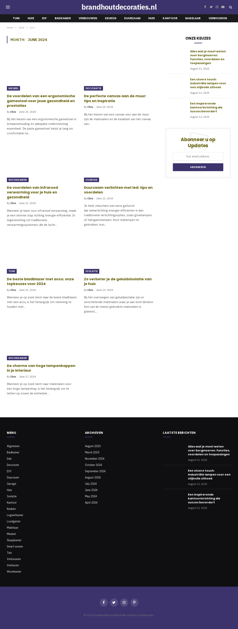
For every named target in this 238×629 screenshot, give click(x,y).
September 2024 (95, 471)
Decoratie (93, 88)
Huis (31, 18)
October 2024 (93, 465)
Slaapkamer (14, 540)
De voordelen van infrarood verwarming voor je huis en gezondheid (32, 192)
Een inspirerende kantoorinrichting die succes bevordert (206, 107)
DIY (44, 18)
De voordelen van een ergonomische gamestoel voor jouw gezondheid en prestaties (41, 101)
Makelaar (193, 18)
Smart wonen (15, 546)
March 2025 (92, 452)
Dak (9, 458)
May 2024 (91, 496)
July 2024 (91, 484)
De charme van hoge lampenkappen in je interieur (41, 368)
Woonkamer (17, 180)
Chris (13, 111)
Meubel (13, 88)
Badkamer (63, 18)
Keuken (110, 18)
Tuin (16, 18)
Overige (92, 180)
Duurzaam (132, 18)
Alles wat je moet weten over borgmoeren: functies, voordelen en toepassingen (208, 57)
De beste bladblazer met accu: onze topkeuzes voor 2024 (40, 281)
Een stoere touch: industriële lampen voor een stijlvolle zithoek (208, 83)
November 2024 (94, 458)
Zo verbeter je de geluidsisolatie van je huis (118, 281)
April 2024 (91, 502)
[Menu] (8, 7)
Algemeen (13, 446)
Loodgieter (14, 521)
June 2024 (91, 490)
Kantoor (170, 18)
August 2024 (93, 477)
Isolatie (92, 271)
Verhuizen (13, 565)
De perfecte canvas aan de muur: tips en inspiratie (115, 98)
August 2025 (93, 446)
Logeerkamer (15, 515)
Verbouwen (88, 18)
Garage (11, 484)
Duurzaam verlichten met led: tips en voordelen (118, 190)
